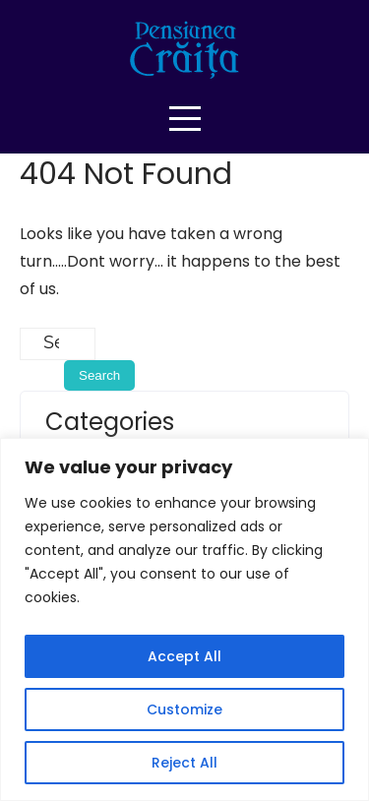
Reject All (184, 762)
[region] (184, 619)
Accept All (184, 656)
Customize (184, 709)
